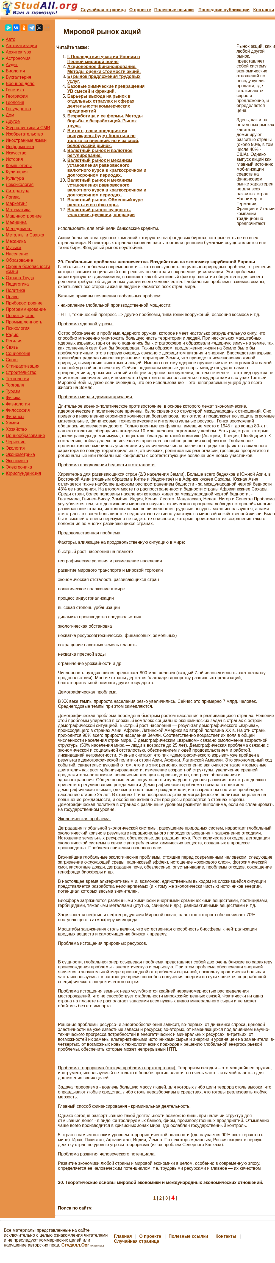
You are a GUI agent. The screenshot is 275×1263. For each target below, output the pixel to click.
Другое (13, 121)
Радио (12, 334)
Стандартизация (22, 366)
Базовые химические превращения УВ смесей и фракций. (106, 89)
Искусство (16, 153)
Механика (16, 241)
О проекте (140, 9)
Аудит (12, 64)
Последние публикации (223, 9)
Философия (18, 410)
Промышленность (24, 322)
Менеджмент (19, 228)
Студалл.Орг (75, 1245)
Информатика (20, 146)
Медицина (16, 222)
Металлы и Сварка (25, 235)
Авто (10, 39)
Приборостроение (24, 303)
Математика (18, 209)
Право (12, 296)
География (17, 96)
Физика (13, 397)
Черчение (16, 441)
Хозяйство (16, 429)
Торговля (15, 385)
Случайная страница (103, 9)
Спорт (12, 359)
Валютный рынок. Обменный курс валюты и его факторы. (105, 202)
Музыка (13, 247)
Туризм (13, 391)
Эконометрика (20, 454)
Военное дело (20, 83)
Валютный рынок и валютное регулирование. (99, 153)
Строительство (21, 372)
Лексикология (20, 184)
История (14, 159)
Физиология (18, 404)
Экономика (17, 460)
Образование (19, 260)
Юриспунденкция (23, 473)
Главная (123, 1236)
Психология (18, 328)
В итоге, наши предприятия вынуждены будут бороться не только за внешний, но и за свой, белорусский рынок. (103, 138)
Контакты (263, 9)
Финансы (15, 416)
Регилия (14, 341)
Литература (17, 190)
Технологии (17, 378)
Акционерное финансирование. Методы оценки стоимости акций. (104, 69)
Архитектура (18, 52)
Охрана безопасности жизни (28, 269)
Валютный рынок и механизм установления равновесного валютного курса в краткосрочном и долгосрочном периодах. (106, 167)
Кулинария (16, 172)
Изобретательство (24, 134)
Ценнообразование (25, 435)
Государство (18, 108)
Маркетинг (16, 203)
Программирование (26, 309)
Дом (10, 115)
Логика (13, 197)
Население (17, 254)
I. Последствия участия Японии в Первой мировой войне (103, 59)
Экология (15, 448)
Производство (20, 315)
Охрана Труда (20, 277)
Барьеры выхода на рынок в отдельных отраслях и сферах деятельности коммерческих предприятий (100, 103)
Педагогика (17, 284)
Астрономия (18, 58)
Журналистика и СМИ (28, 127)
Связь (12, 347)
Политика (15, 290)
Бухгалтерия (18, 77)
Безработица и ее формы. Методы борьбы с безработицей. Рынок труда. (105, 121)
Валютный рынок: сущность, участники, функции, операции (101, 212)
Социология (18, 353)
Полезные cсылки (174, 9)
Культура (15, 178)
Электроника (19, 467)
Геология (15, 102)
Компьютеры (19, 165)
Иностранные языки (26, 140)
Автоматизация (21, 45)
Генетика (15, 90)
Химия (12, 423)
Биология (15, 71)
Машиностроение (24, 216)
